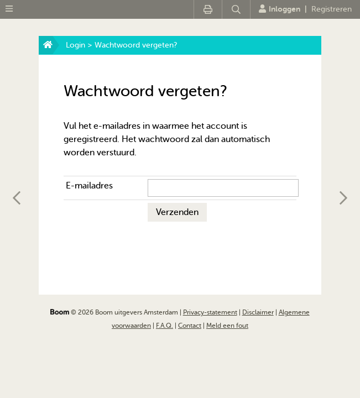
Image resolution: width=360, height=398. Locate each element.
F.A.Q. (164, 325)
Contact (189, 325)
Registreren (331, 9)
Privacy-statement (210, 312)
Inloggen (279, 8)
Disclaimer (258, 312)
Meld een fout (227, 325)
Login (75, 45)
